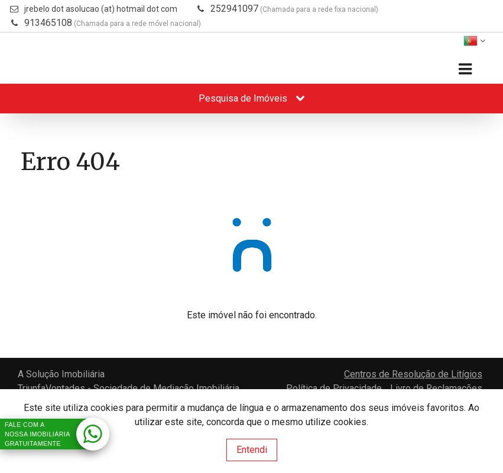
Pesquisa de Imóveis (252, 98)
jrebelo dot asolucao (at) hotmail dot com (100, 9)
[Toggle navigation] (465, 69)
